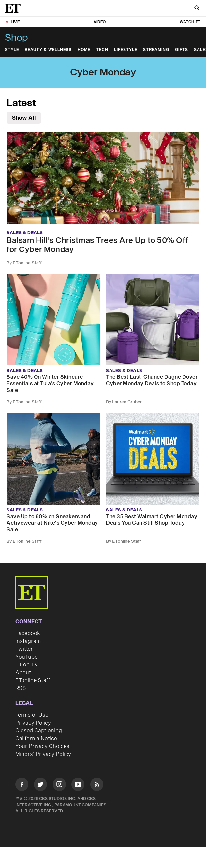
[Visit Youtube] (77, 785)
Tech (102, 50)
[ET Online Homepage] (14, 8)
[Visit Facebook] (21, 785)
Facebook (27, 633)
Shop (16, 38)
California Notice (36, 739)
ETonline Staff (32, 680)
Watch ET (190, 22)
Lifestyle (125, 50)
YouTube (26, 657)
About (23, 673)
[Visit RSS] (96, 785)
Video (100, 22)
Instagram (28, 641)
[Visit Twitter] (40, 785)
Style (12, 50)
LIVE (15, 22)
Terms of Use (31, 715)
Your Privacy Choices (42, 746)
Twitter (24, 649)
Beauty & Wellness (48, 50)
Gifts (181, 50)
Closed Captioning (38, 731)
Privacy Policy (33, 723)
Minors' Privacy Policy (43, 754)
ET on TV (26, 665)
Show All (24, 118)
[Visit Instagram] (59, 785)
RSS (20, 688)
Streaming (156, 50)
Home (84, 50)
